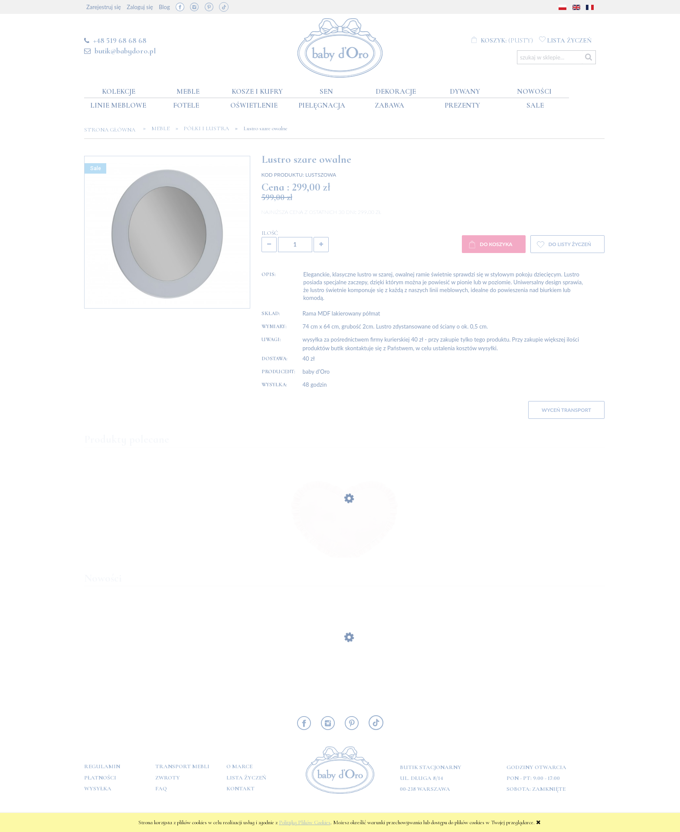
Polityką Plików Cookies (304, 822)
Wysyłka (97, 788)
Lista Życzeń (246, 777)
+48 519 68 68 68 (120, 40)
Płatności (100, 777)
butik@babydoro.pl (125, 51)
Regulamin (102, 766)
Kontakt (240, 788)
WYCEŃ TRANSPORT (566, 410)
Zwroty (167, 777)
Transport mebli (182, 766)
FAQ (161, 788)
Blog (164, 6)
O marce (239, 766)
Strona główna (112, 129)
